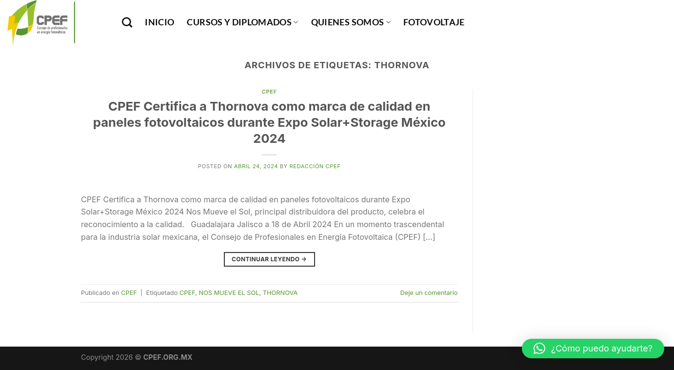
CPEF (269, 91)
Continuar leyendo (269, 259)
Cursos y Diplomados (242, 22)
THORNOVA (280, 292)
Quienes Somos (351, 22)
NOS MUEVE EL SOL (229, 292)
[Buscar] (127, 22)
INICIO (159, 22)
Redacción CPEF (314, 166)
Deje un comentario (429, 292)
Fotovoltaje (434, 22)
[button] (593, 348)
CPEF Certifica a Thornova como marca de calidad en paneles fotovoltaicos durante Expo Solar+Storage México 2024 (269, 122)
